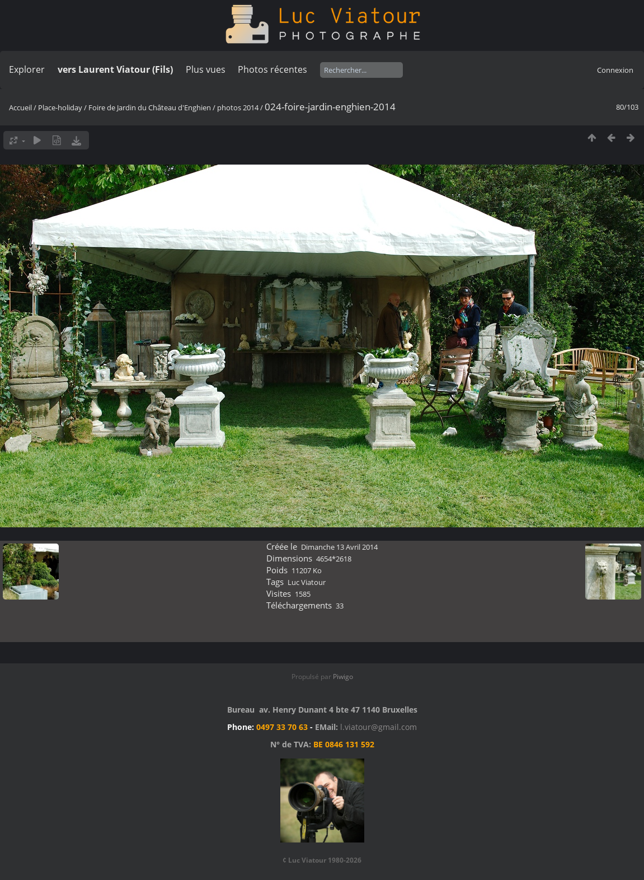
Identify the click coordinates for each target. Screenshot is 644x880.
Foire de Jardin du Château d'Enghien (149, 107)
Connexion (615, 70)
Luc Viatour (307, 582)
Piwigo (343, 676)
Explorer (27, 69)
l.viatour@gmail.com (378, 727)
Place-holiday (60, 107)
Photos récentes (272, 69)
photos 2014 (237, 107)
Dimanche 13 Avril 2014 (339, 547)
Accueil (20, 107)
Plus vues (205, 69)
